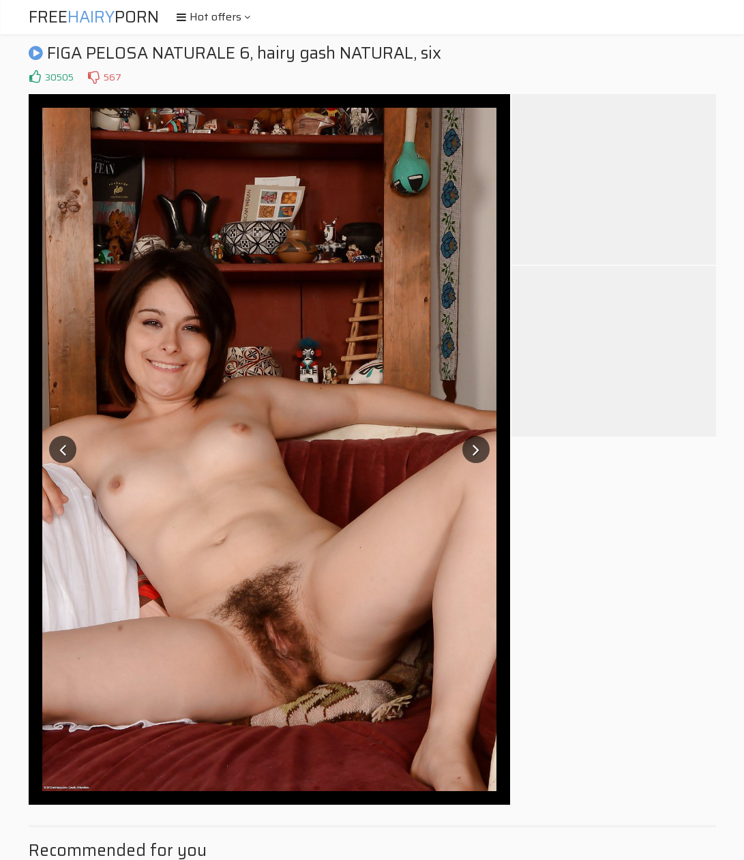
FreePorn (94, 17)
